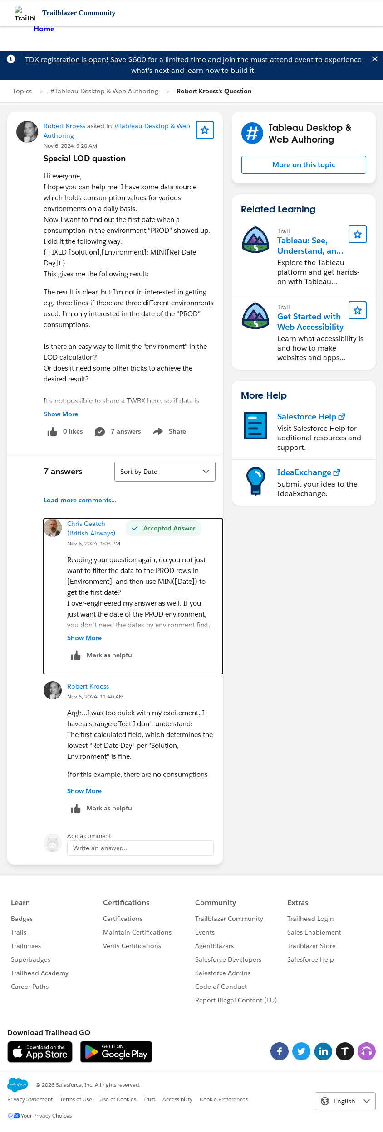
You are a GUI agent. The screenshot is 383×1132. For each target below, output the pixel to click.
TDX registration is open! (66, 59)
